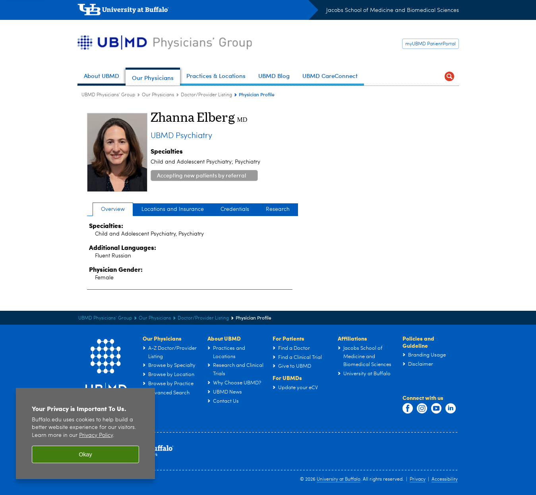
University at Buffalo (338, 479)
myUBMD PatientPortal (430, 44)
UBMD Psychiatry (181, 136)
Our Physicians (162, 338)
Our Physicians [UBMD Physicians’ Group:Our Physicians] (158, 95)
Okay (85, 455)
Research (278, 209)
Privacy (418, 479)
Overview (113, 209)
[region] (85, 434)
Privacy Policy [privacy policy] (96, 436)
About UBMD (224, 338)
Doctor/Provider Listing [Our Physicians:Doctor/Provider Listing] (206, 95)
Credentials (235, 209)
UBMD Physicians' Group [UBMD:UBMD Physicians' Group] (108, 95)
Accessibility (445, 479)
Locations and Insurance (172, 209)
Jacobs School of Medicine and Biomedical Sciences (392, 10)
